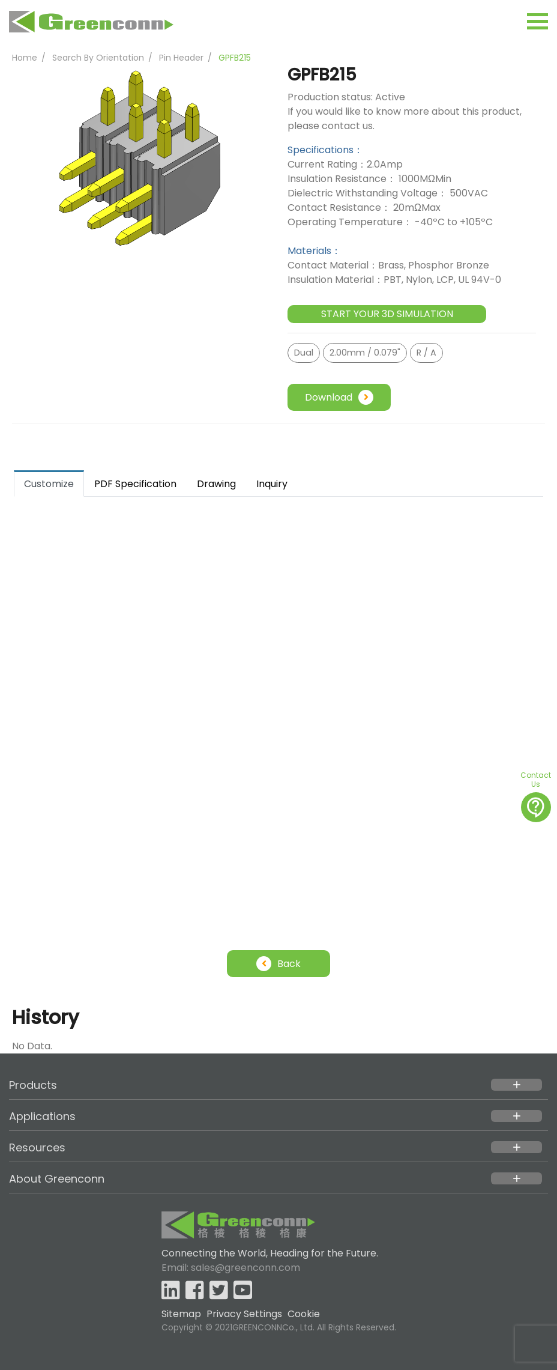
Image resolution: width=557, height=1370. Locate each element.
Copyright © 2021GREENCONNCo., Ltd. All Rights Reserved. (278, 1327)
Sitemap (181, 1314)
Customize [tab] (49, 484)
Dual (303, 353)
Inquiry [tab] (272, 484)
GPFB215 (234, 58)
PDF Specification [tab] (135, 484)
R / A (426, 353)
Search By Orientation (98, 58)
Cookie (304, 1314)
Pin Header (181, 58)
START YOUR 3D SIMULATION (387, 314)
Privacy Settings (244, 1314)
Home (24, 58)
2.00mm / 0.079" (365, 353)
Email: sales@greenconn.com (230, 1268)
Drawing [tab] (216, 484)
